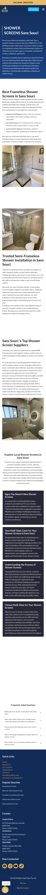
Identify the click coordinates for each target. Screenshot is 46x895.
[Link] (5, 9)
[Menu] (43, 9)
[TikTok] (21, 866)
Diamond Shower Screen (10, 804)
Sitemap (23, 883)
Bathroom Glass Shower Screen (12, 791)
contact (6, 772)
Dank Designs (24, 888)
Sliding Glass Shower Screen (11, 799)
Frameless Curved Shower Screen (13, 795)
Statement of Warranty (12, 778)
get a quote (7, 767)
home (4, 762)
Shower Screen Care (10, 775)
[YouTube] (15, 866)
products (6, 765)
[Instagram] (10, 866)
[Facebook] (4, 866)
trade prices (7, 770)
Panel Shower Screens (9, 786)
